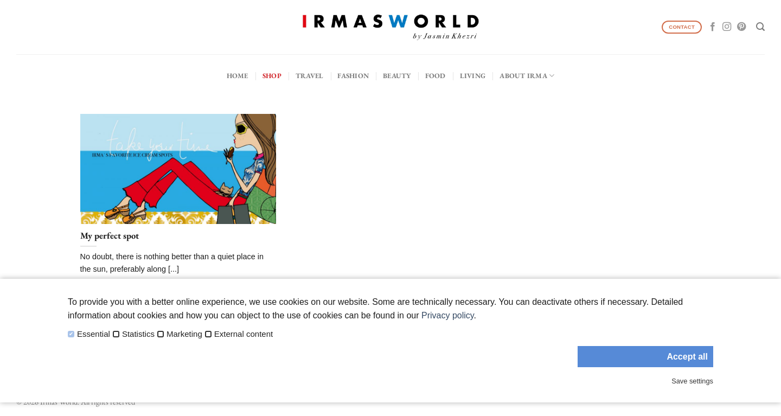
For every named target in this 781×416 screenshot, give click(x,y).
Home (237, 75)
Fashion (353, 75)
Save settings (692, 381)
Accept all (687, 356)
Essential (93, 334)
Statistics (138, 334)
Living (473, 75)
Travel (310, 75)
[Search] (760, 26)
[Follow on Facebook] (712, 27)
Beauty (397, 75)
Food (435, 75)
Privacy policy (447, 315)
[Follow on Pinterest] (741, 27)
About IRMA (527, 76)
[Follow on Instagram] (726, 27)
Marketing (184, 334)
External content (243, 334)
